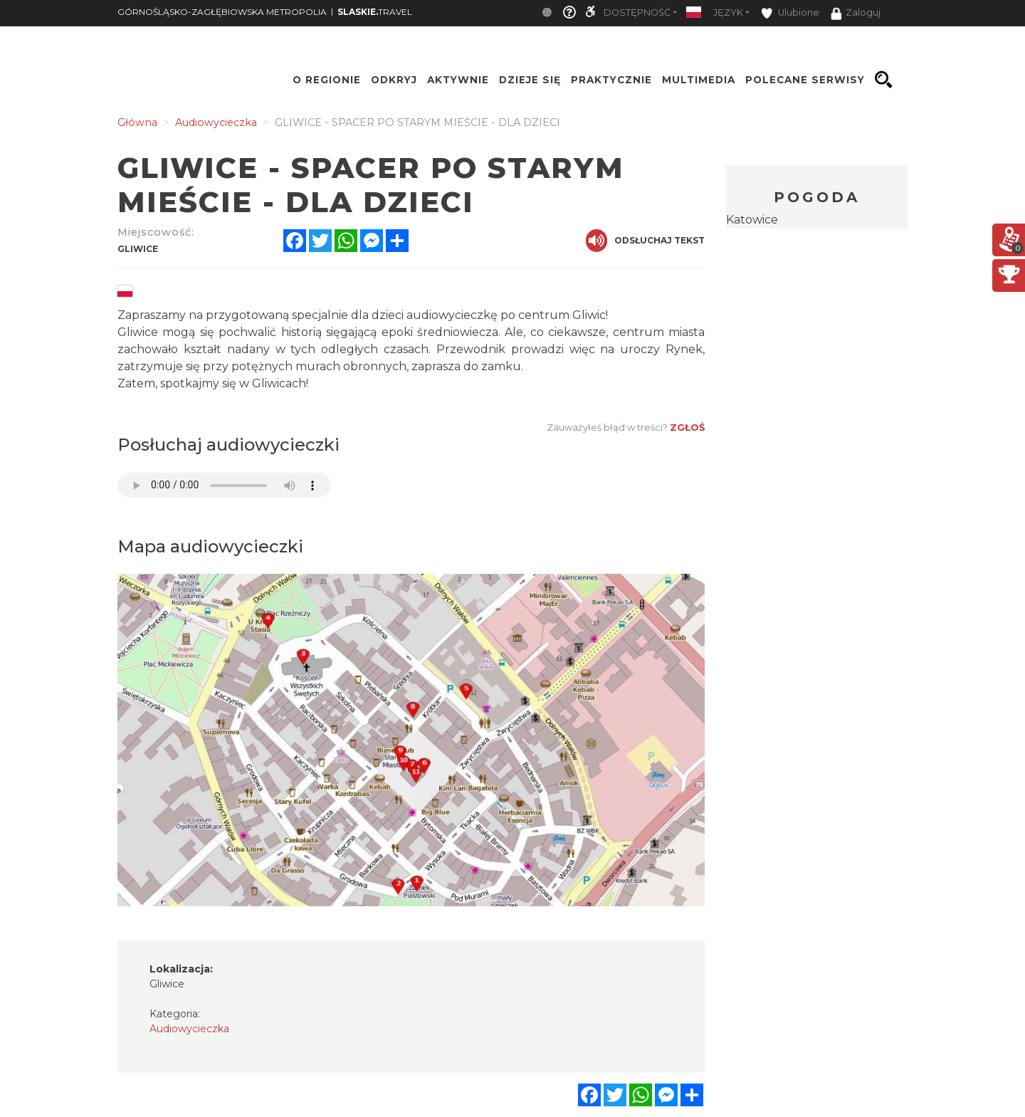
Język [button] (728, 12)
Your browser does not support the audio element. (224, 485)
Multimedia (698, 79)
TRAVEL (374, 11)
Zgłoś (687, 427)
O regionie (327, 79)
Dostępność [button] (637, 12)
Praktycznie (611, 79)
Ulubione (790, 13)
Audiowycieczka (189, 1028)
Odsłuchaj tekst (645, 240)
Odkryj (394, 79)
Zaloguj (856, 13)
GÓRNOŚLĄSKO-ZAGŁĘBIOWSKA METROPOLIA (222, 11)
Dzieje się (530, 79)
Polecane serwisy (805, 79)
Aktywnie (458, 79)
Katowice (752, 219)
